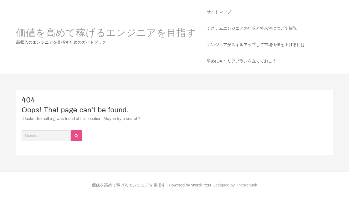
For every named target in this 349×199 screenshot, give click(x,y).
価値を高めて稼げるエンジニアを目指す (106, 33)
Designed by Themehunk (234, 185)
